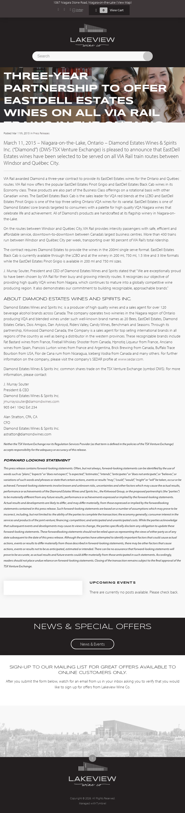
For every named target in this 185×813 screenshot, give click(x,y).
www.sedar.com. (131, 359)
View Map (124, 2)
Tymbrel (101, 803)
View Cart (117, 10)
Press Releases (41, 133)
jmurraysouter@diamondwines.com (32, 401)
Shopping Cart (96, 10)
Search (148, 56)
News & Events (92, 644)
